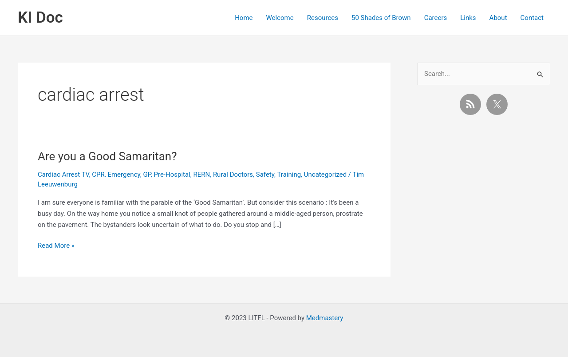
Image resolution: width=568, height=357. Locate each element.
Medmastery (324, 318)
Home (243, 18)
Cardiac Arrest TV (63, 174)
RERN (201, 174)
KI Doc (40, 17)
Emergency (123, 174)
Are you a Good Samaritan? (107, 156)
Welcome (280, 18)
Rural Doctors (233, 174)
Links (468, 18)
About (498, 18)
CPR (98, 174)
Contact (532, 18)
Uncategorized (325, 174)
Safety (265, 174)
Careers (435, 18)
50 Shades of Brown (381, 18)
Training (289, 174)
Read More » (56, 245)
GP (146, 174)
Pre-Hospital (172, 174)
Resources (322, 18)
